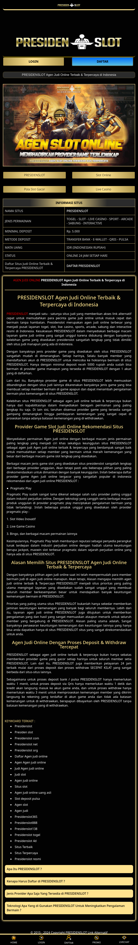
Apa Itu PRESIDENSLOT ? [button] (24, 869)
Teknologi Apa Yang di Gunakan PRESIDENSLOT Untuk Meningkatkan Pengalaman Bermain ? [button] (66, 908)
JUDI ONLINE (31, 280)
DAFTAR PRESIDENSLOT (83, 266)
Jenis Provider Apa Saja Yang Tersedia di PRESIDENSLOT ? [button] (47, 893)
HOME (13, 940)
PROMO (96, 940)
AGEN (17, 280)
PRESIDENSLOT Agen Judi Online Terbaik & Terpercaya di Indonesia (69, 74)
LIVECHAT (124, 940)
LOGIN (41, 940)
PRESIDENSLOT (77, 211)
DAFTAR (68, 939)
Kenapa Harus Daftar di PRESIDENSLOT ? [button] (36, 881)
